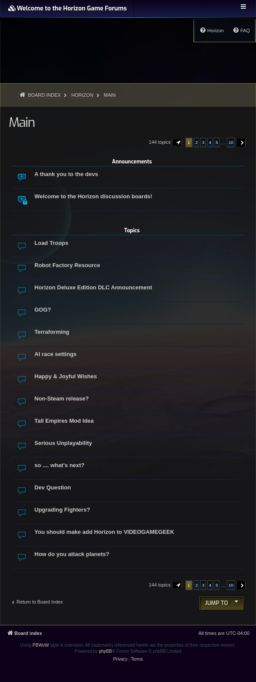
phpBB (105, 651)
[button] (177, 142)
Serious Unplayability (63, 443)
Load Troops (51, 243)
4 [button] (210, 142)
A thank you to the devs (66, 174)
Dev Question (52, 487)
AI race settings (55, 354)
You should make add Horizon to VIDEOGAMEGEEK (104, 532)
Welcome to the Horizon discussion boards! (93, 196)
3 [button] (203, 142)
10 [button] (231, 142)
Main (22, 122)
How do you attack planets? (71, 554)
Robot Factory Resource (67, 265)
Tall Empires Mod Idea (64, 420)
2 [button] (196, 142)
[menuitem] (241, 30)
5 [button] (217, 142)
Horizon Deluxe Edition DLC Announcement (93, 287)
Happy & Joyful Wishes (65, 376)
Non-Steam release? (61, 398)
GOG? (42, 309)
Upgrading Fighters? (62, 509)
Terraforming (51, 332)
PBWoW (41, 645)
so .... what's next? (59, 465)
